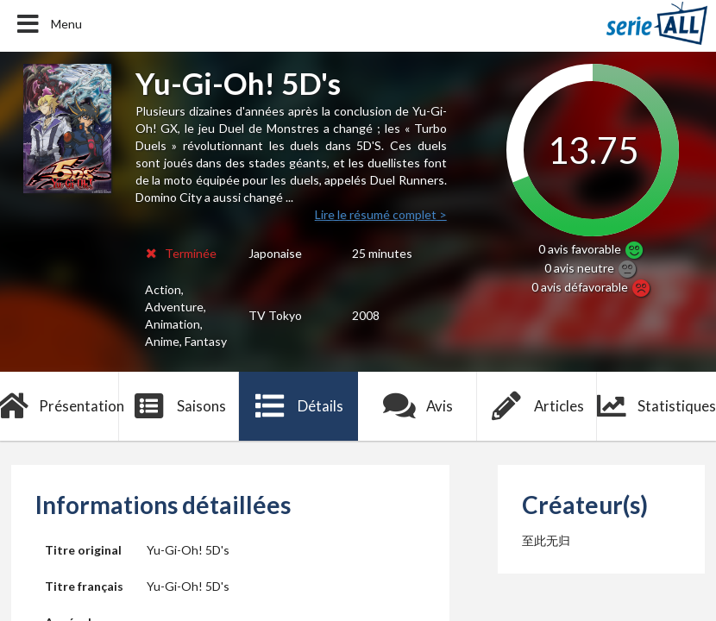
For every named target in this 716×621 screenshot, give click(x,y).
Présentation (59, 406)
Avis (418, 406)
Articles (537, 406)
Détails (299, 406)
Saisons (179, 406)
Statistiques (656, 406)
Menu (48, 24)
